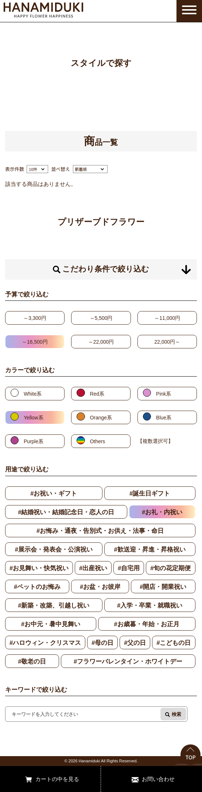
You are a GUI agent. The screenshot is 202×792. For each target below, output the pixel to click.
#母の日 (102, 642)
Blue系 (163, 418)
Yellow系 (33, 418)
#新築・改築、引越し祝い (53, 605)
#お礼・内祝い (162, 512)
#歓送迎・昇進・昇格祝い (149, 549)
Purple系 (33, 441)
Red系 (97, 394)
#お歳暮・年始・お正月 (146, 624)
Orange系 (101, 418)
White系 (33, 394)
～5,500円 (101, 318)
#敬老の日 (32, 661)
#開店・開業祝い (163, 586)
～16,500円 (35, 342)
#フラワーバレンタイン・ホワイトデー (128, 661)
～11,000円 (167, 318)
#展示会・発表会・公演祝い (54, 549)
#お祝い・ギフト (53, 493)
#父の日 (135, 642)
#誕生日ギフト (149, 493)
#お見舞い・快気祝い (39, 568)
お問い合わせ (158, 778)
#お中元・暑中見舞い (50, 624)
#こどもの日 (173, 642)
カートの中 (49, 778)
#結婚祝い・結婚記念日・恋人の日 (66, 512)
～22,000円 (101, 342)
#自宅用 (129, 568)
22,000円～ (167, 342)
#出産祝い (93, 568)
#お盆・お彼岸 (100, 586)
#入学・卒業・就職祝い (149, 605)
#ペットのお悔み (37, 586)
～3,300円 (34, 318)
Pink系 (163, 394)
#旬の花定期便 (170, 568)
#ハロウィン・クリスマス (45, 642)
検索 (176, 714)
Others (97, 441)
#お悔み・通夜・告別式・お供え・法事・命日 (100, 530)
